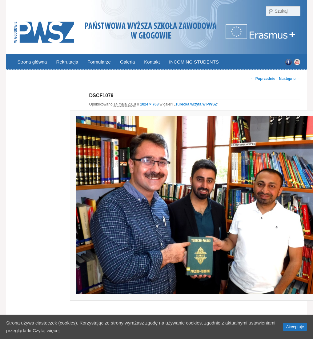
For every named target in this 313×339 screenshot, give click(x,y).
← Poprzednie (263, 78)
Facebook (288, 62)
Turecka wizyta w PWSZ (196, 104)
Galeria (127, 61)
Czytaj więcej (46, 330)
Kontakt (152, 61)
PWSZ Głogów (44, 32)
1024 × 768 (149, 104)
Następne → (289, 78)
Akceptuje (295, 327)
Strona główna (32, 61)
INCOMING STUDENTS (194, 61)
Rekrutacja (67, 61)
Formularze (99, 61)
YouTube (296, 62)
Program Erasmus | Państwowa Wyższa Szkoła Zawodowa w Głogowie (261, 35)
